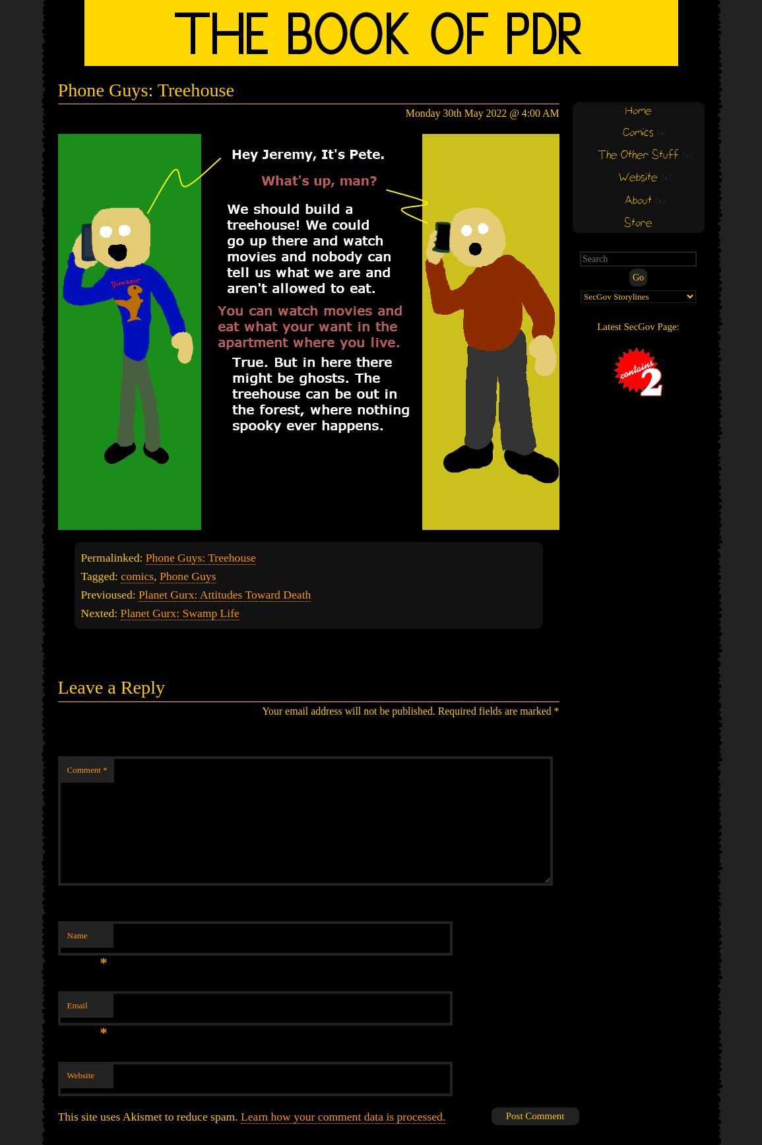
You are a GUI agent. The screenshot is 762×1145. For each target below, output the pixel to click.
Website (81, 1075)
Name (87, 939)
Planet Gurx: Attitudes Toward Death (225, 594)
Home (638, 111)
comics (137, 576)
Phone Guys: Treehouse (201, 557)
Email (87, 1009)
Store (638, 223)
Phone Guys (188, 576)
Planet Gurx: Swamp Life (180, 613)
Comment (87, 770)
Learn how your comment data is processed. (343, 1116)
